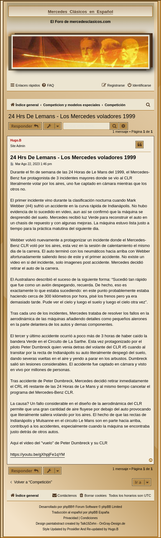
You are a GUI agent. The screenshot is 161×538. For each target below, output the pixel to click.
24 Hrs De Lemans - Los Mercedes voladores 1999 (71, 116)
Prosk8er (73, 529)
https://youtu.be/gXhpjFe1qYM (37, 454)
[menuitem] (47, 85)
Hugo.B (15, 140)
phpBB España (98, 512)
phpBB (67, 507)
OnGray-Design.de (112, 523)
